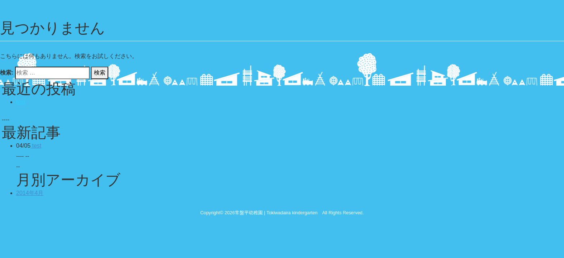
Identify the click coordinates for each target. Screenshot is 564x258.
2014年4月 (30, 193)
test (20, 102)
